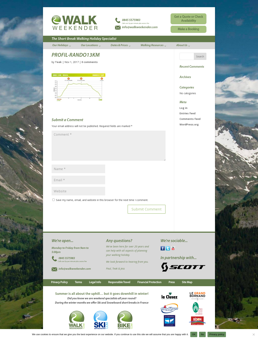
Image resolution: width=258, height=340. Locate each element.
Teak (58, 62)
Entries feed (187, 113)
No (202, 334)
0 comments (90, 62)
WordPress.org (189, 124)
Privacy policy (216, 334)
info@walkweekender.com (75, 269)
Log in (183, 108)
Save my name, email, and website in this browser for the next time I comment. (102, 200)
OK (193, 334)
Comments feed (190, 119)
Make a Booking (188, 29)
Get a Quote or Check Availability (188, 19)
